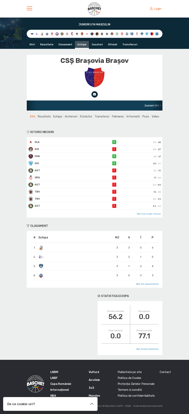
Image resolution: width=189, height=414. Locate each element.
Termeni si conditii (130, 390)
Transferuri (129, 44)
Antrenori (71, 116)
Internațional (59, 390)
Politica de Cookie (129, 378)
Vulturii (94, 372)
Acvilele (94, 380)
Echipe (81, 44)
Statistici (86, 116)
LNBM (54, 372)
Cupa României (60, 384)
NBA (53, 395)
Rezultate (46, 44)
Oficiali (112, 44)
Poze (145, 116)
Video (155, 116)
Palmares (118, 116)
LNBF (54, 378)
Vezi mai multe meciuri (149, 214)
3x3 (91, 388)
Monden (94, 395)
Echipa (57, 116)
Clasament (65, 44)
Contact (165, 372)
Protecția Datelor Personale (136, 384)
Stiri (32, 44)
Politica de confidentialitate (136, 395)
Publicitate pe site (130, 372)
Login (155, 8)
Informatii (133, 116)
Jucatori (97, 44)
